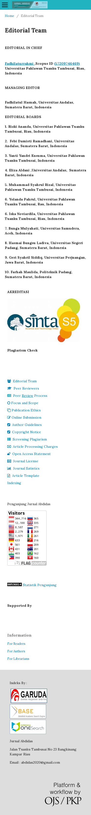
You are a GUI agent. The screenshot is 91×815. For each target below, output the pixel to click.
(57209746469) (67, 63)
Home (9, 16)
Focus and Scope (22, 403)
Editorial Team (22, 381)
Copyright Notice (24, 432)
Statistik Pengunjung (40, 585)
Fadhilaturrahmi (19, 63)
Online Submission (24, 417)
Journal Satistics (23, 468)
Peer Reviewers (23, 388)
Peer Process (27, 395)
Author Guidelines (24, 425)
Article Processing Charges (32, 446)
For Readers (16, 644)
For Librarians (18, 659)
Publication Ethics (24, 410)
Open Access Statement (29, 454)
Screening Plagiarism (27, 439)
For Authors (16, 651)
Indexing (14, 483)
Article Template (23, 475)
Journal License (22, 461)
